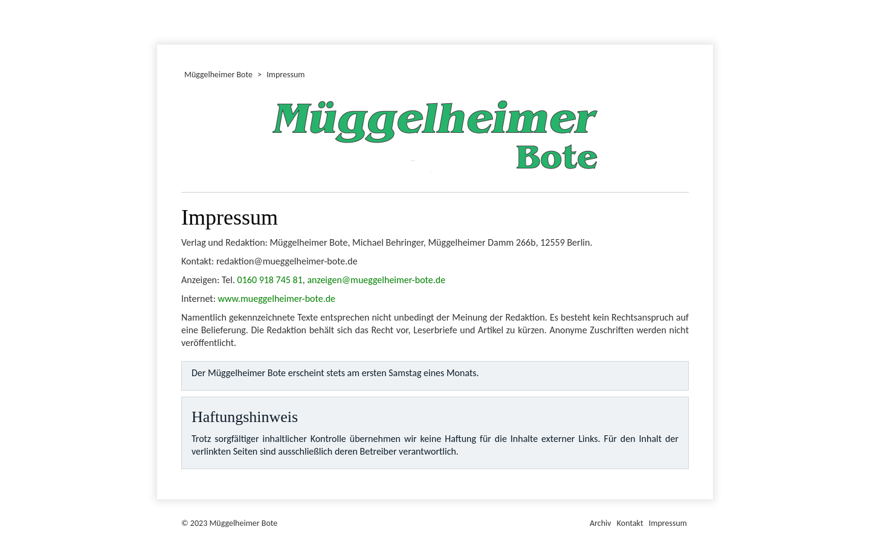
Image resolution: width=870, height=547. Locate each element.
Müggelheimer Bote (707, 1)
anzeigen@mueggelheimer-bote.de (376, 280)
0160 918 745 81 (270, 280)
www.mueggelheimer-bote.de (277, 298)
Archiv (600, 523)
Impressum (668, 523)
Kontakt (630, 523)
